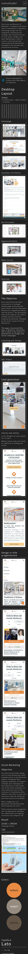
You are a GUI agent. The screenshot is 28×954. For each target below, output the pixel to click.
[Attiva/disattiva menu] (24, 3)
